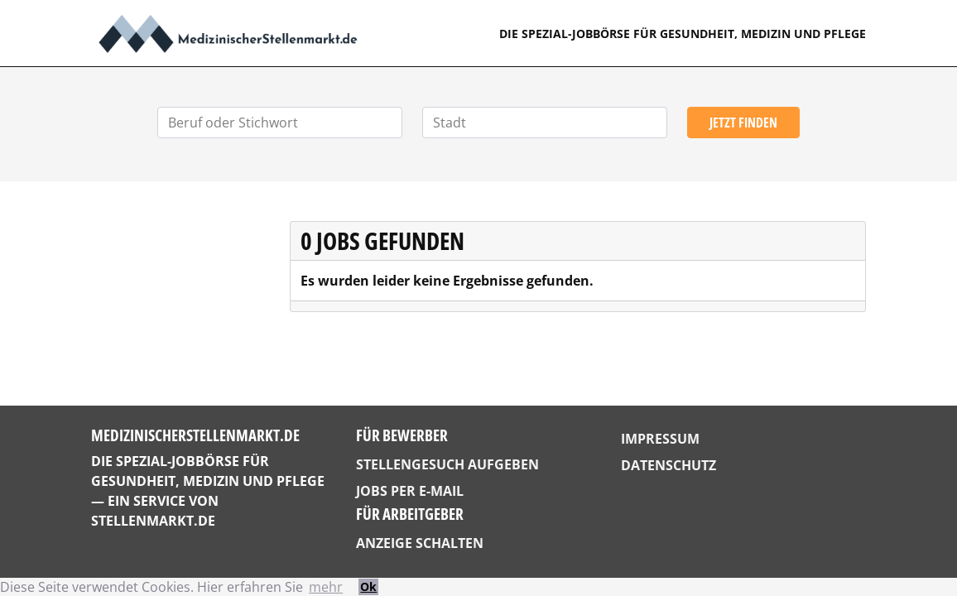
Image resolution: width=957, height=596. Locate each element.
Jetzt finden (743, 122)
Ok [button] (368, 586)
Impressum (660, 439)
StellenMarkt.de (153, 521)
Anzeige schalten (419, 543)
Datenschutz (668, 465)
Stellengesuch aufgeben (447, 464)
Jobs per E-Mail (410, 491)
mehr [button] (326, 587)
